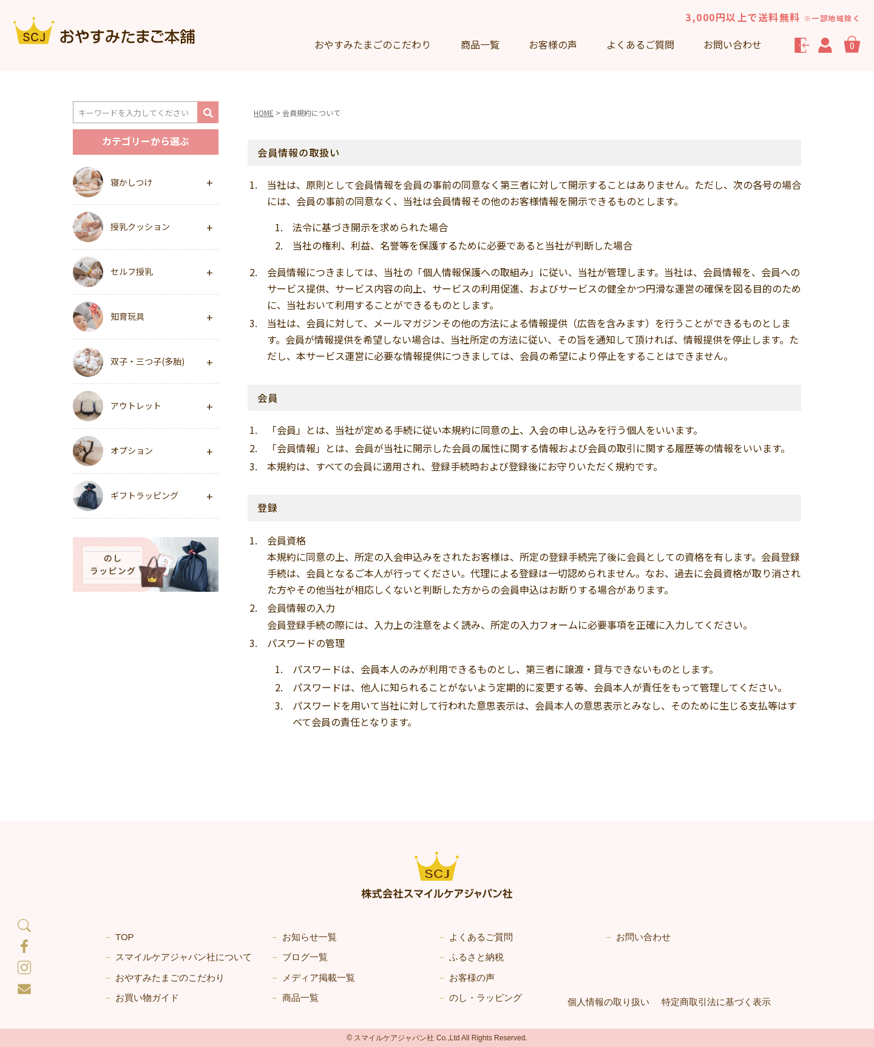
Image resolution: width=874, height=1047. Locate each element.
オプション (131, 450)
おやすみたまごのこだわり (170, 977)
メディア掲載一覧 (318, 977)
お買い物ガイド (147, 997)
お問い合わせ (732, 44)
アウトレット (135, 405)
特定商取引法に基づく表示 (716, 1002)
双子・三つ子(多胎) (147, 361)
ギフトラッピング (144, 495)
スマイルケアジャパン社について (183, 957)
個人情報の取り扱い (608, 1002)
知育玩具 (127, 316)
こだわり (372, 44)
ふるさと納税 (476, 957)
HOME (264, 112)
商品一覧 (480, 44)
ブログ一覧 (305, 957)
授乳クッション (140, 226)
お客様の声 (553, 44)
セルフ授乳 (131, 271)
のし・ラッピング (485, 997)
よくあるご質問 (640, 44)
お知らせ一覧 (309, 937)
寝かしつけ (131, 182)
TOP (124, 937)
